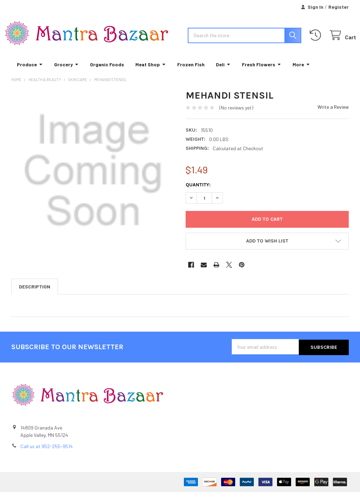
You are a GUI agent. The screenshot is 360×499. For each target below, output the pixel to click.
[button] (267, 248)
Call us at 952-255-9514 (46, 453)
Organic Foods (107, 72)
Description (34, 294)
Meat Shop (150, 72)
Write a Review (333, 115)
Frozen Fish (191, 72)
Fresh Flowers (261, 72)
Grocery (66, 72)
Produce (30, 72)
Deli (223, 72)
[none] (93, 178)
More (301, 72)
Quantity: (198, 192)
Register (338, 7)
